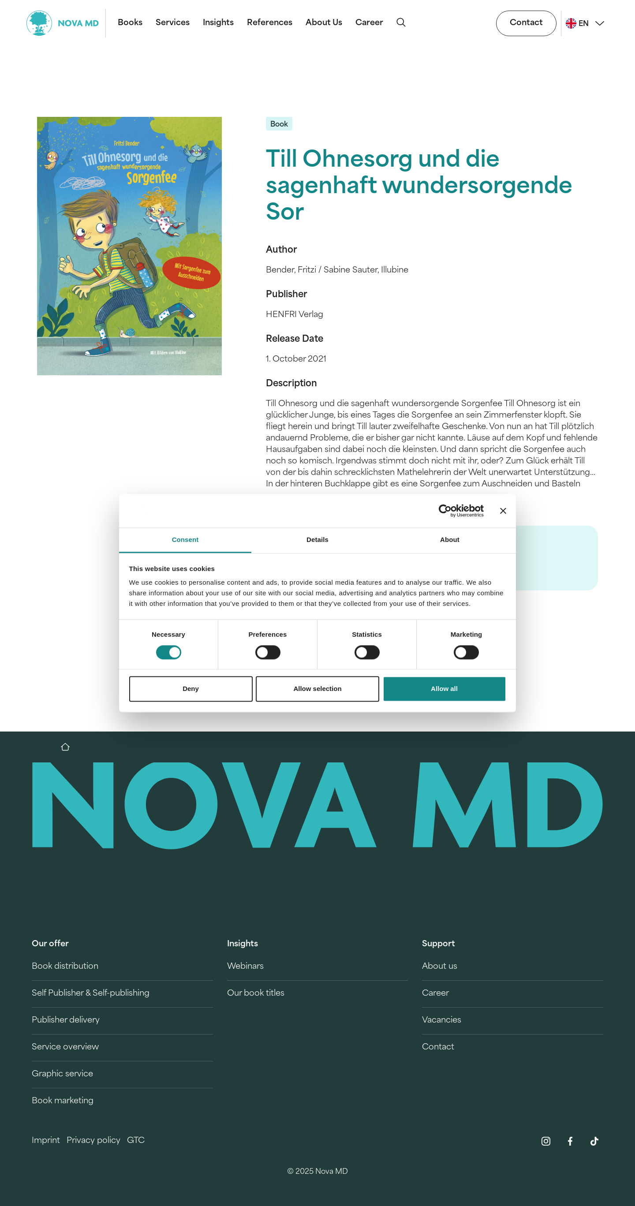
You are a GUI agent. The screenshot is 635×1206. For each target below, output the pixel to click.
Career (369, 23)
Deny (191, 689)
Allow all (444, 689)
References (269, 23)
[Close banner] (503, 511)
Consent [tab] (185, 540)
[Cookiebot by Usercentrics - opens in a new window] (445, 510)
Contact (526, 23)
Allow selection (317, 689)
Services (173, 23)
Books (130, 23)
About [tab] (449, 540)
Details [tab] (317, 540)
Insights (218, 23)
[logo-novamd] (66, 23)
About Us (324, 23)
